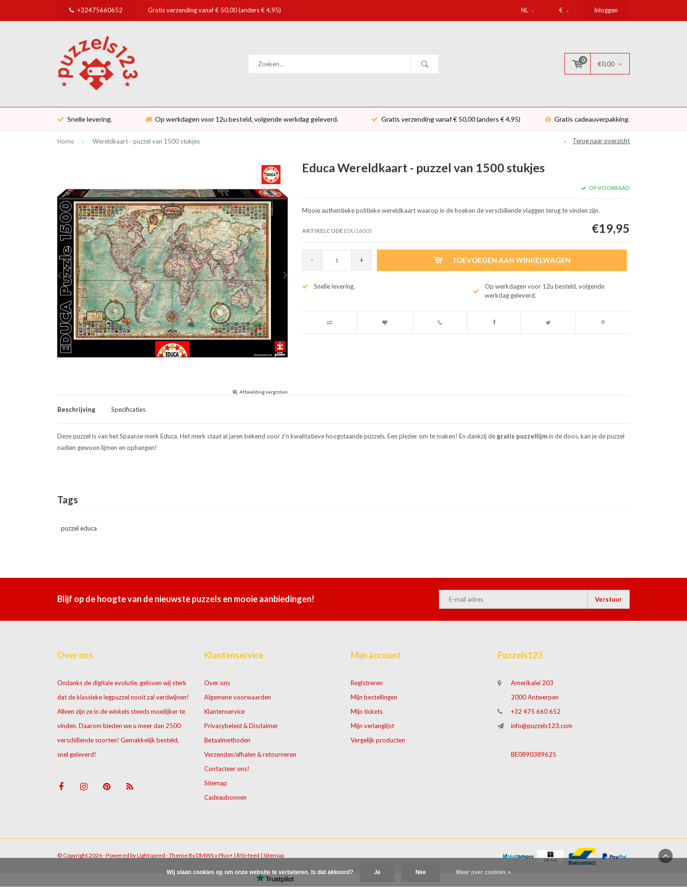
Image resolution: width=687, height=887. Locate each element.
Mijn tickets (367, 716)
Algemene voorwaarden (237, 702)
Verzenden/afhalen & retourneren (250, 759)
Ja (377, 872)
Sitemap (215, 788)
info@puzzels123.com (541, 730)
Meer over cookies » (483, 872)
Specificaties (128, 413)
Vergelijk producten (378, 745)
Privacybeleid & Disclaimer (241, 730)
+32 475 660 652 (536, 716)
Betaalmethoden (227, 745)
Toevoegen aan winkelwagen (503, 265)
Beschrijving (76, 413)
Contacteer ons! (227, 773)
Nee (421, 872)
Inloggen (606, 10)
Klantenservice (224, 716)
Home (65, 146)
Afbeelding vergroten (263, 396)
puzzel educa (79, 533)
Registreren (367, 687)
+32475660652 (96, 10)
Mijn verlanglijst (372, 730)
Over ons (217, 687)
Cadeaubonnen (225, 802)
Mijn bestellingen (374, 702)
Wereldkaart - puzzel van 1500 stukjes (146, 146)
